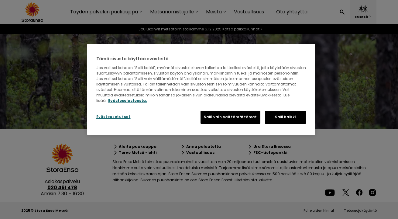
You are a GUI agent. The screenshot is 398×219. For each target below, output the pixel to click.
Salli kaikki (285, 117)
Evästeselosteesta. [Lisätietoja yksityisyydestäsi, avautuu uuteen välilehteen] (127, 100)
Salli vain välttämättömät (230, 117)
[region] (201, 89)
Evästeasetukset (113, 116)
